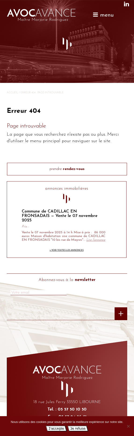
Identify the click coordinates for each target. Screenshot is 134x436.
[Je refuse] (128, 426)
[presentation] (26, 316)
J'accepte (56, 428)
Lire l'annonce (95, 240)
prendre (67, 169)
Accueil (12, 93)
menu (103, 15)
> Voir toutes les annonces (66, 250)
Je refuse (78, 428)
